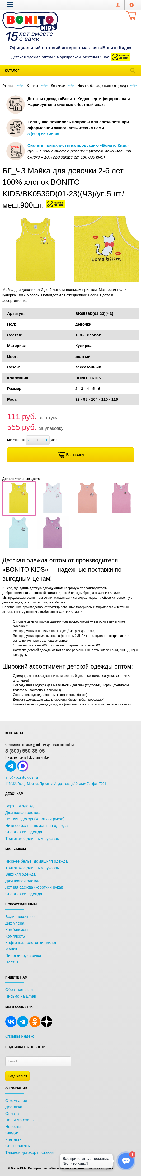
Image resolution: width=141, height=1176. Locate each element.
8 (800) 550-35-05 (25, 751)
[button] (10, 4)
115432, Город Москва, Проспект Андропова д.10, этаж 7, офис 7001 (55, 784)
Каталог (12, 71)
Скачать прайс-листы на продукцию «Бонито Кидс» (78, 145)
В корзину (70, 455)
